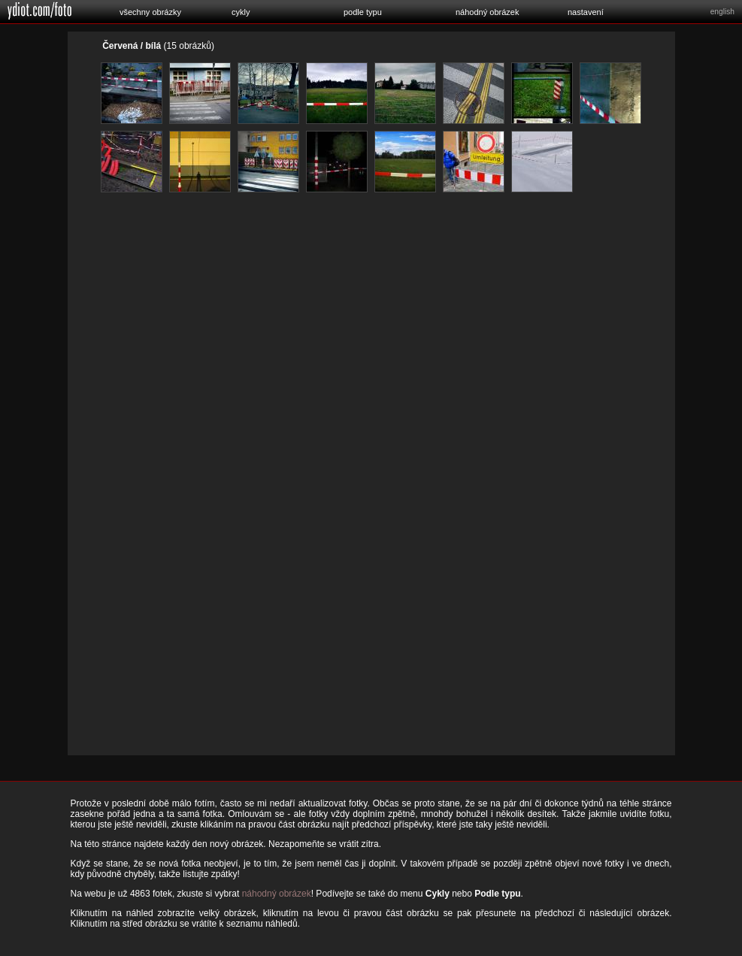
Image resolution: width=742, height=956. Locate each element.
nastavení (586, 12)
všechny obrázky (150, 12)
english (722, 12)
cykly (241, 12)
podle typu (363, 12)
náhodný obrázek (487, 12)
